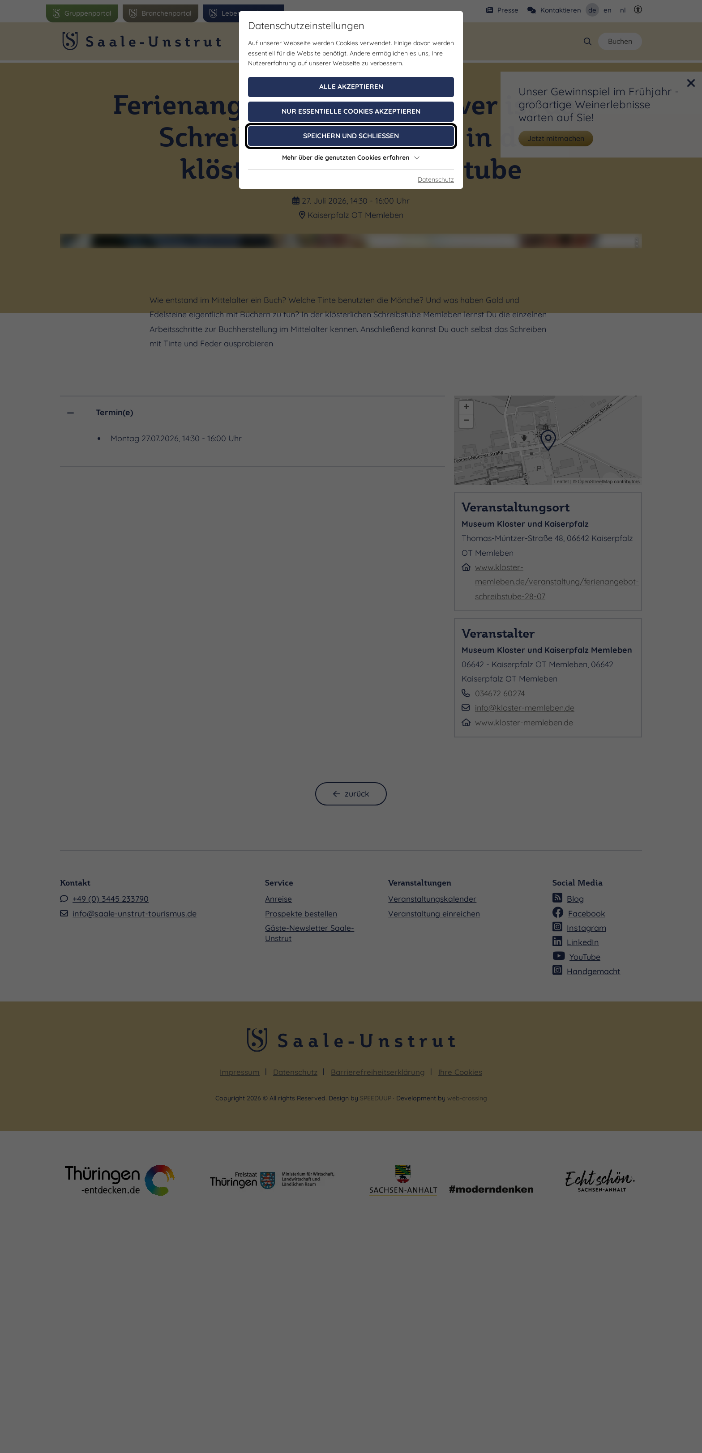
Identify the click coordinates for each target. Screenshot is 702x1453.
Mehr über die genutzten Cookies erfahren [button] (351, 157)
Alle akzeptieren (351, 86)
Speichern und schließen (351, 136)
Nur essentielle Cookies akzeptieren (351, 111)
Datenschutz (436, 179)
